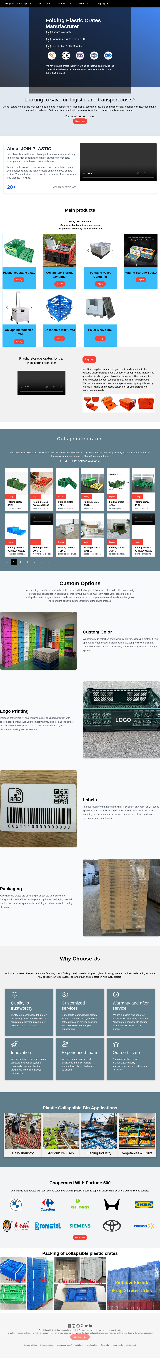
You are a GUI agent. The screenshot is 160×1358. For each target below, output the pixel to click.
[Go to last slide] (7, 250)
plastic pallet (131, 1345)
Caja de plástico (30, 1345)
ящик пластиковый (64, 1345)
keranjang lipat (92, 1345)
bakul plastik (118, 1345)
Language (101, 3)
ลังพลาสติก (105, 1345)
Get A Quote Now (80, 1337)
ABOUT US (44, 3)
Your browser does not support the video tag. (118, 162)
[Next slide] (31, 250)
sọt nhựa (78, 1345)
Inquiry (19, 280)
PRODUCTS (64, 3)
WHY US (83, 3)
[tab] (16, 265)
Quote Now (80, 121)
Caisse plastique (46, 1345)
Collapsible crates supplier (17, 3)
